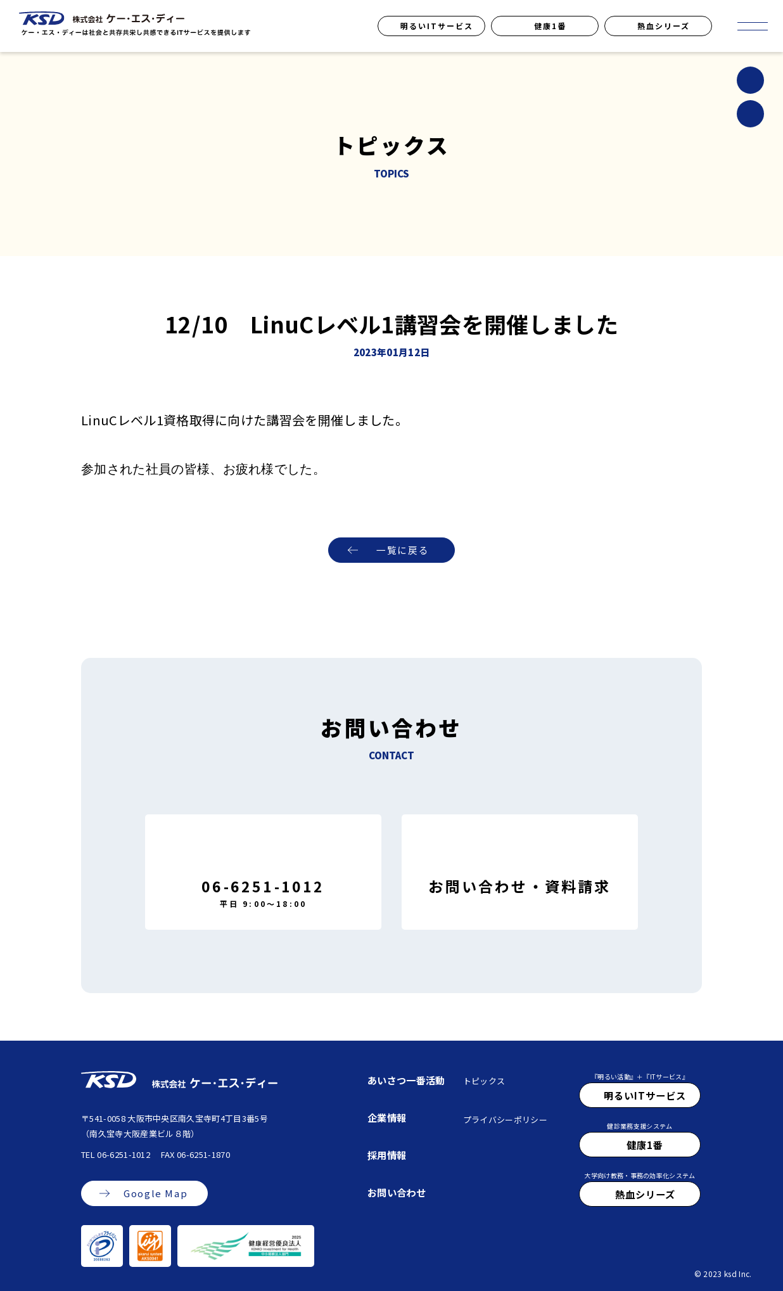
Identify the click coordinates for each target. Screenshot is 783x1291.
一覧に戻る (402, 550)
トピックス (484, 1081)
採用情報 (386, 1155)
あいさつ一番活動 (406, 1080)
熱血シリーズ (663, 25)
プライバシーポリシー (505, 1120)
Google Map (156, 1193)
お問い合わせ (396, 1192)
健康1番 (550, 25)
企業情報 (386, 1117)
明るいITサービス (436, 25)
